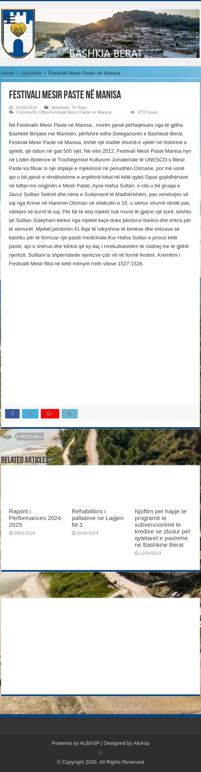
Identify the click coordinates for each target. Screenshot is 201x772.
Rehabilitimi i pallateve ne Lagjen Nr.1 (98, 518)
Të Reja (79, 107)
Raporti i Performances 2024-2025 (36, 518)
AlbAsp (141, 743)
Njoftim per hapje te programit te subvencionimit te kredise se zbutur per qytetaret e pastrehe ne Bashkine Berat (162, 528)
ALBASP (89, 743)
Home (8, 73)
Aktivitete (31, 73)
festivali (30, 436)
